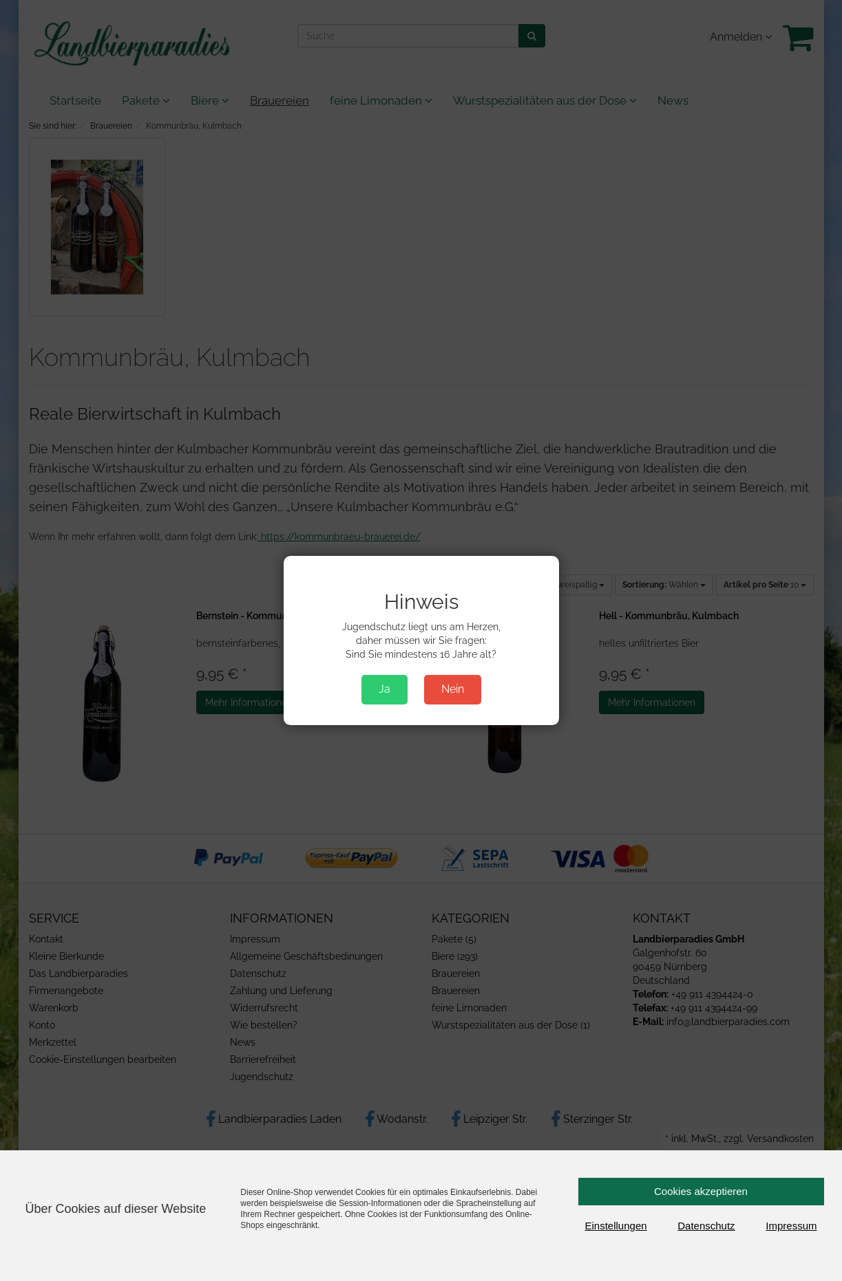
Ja (384, 689)
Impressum (791, 1225)
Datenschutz (706, 1225)
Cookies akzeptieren (701, 1191)
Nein (452, 689)
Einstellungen (616, 1225)
